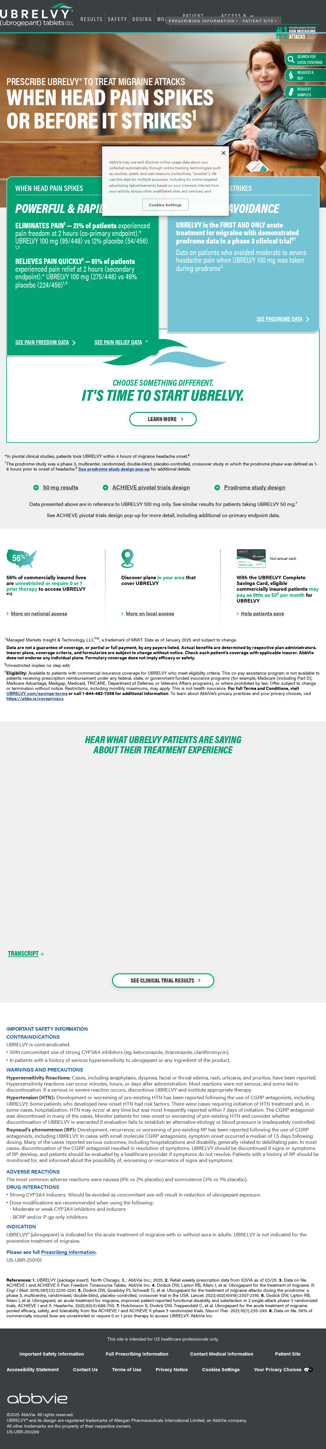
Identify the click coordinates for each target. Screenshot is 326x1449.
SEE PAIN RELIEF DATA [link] (118, 301)
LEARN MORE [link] (162, 418)
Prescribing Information (68, 1252)
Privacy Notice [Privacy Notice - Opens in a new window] (172, 1369)
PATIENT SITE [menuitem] (258, 21)
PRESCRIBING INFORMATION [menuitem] (202, 21)
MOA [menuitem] (162, 19)
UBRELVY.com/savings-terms (36, 693)
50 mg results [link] (60, 486)
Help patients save (262, 613)
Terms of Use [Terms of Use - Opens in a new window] (126, 1369)
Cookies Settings (221, 1369)
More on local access (150, 613)
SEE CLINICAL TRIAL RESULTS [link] (162, 980)
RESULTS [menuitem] (92, 19)
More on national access (39, 613)
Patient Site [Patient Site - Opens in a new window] (288, 1353)
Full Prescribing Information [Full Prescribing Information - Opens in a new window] (137, 1353)
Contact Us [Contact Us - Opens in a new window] (85, 1369)
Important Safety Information (51, 1353)
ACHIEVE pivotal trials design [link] (151, 486)
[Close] (223, 153)
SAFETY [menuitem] (117, 19)
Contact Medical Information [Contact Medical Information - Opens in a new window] (221, 1353)
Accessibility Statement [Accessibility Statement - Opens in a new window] (33, 1369)
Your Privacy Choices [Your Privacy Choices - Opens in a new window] (277, 1369)
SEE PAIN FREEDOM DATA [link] (42, 301)
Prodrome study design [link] (255, 486)
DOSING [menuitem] (142, 19)
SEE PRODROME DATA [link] (279, 301)
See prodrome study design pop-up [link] (114, 468)
